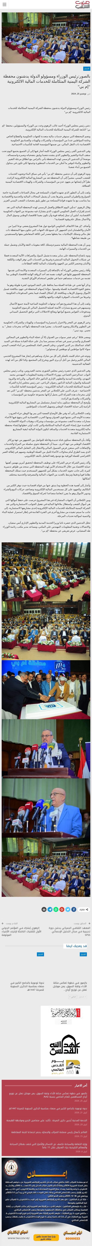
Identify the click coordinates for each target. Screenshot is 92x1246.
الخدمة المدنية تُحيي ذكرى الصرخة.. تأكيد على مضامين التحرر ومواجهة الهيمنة (46, 1120)
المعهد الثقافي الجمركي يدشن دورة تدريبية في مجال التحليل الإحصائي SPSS (69, 931)
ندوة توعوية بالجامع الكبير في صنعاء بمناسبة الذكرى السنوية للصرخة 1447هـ (48, 1108)
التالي (72, 997)
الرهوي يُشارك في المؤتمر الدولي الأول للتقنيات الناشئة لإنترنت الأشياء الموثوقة (21, 931)
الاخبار (86, 68)
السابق (82, 997)
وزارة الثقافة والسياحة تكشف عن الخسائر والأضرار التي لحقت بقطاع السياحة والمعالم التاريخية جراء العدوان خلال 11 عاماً (48, 1146)
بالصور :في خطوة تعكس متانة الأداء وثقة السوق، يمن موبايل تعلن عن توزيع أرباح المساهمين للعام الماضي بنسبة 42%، (48, 1095)
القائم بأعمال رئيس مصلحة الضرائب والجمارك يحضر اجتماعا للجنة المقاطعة (49, 1132)
